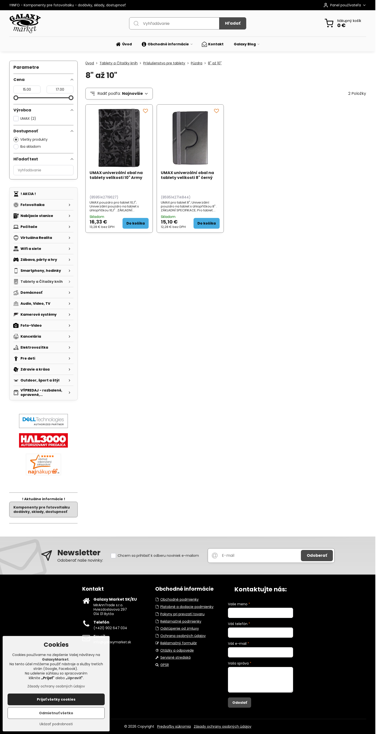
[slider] (15, 97)
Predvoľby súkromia (174, 726)
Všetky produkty (30, 139)
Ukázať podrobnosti (56, 726)
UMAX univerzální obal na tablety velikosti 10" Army (116, 175)
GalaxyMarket (55, 661)
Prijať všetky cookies (56, 701)
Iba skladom (27, 146)
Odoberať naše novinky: (80, 560)
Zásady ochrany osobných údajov (222, 726)
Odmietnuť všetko (56, 714)
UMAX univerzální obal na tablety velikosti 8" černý (187, 175)
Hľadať (232, 23)
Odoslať (239, 702)
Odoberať (317, 555)
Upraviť (74, 679)
